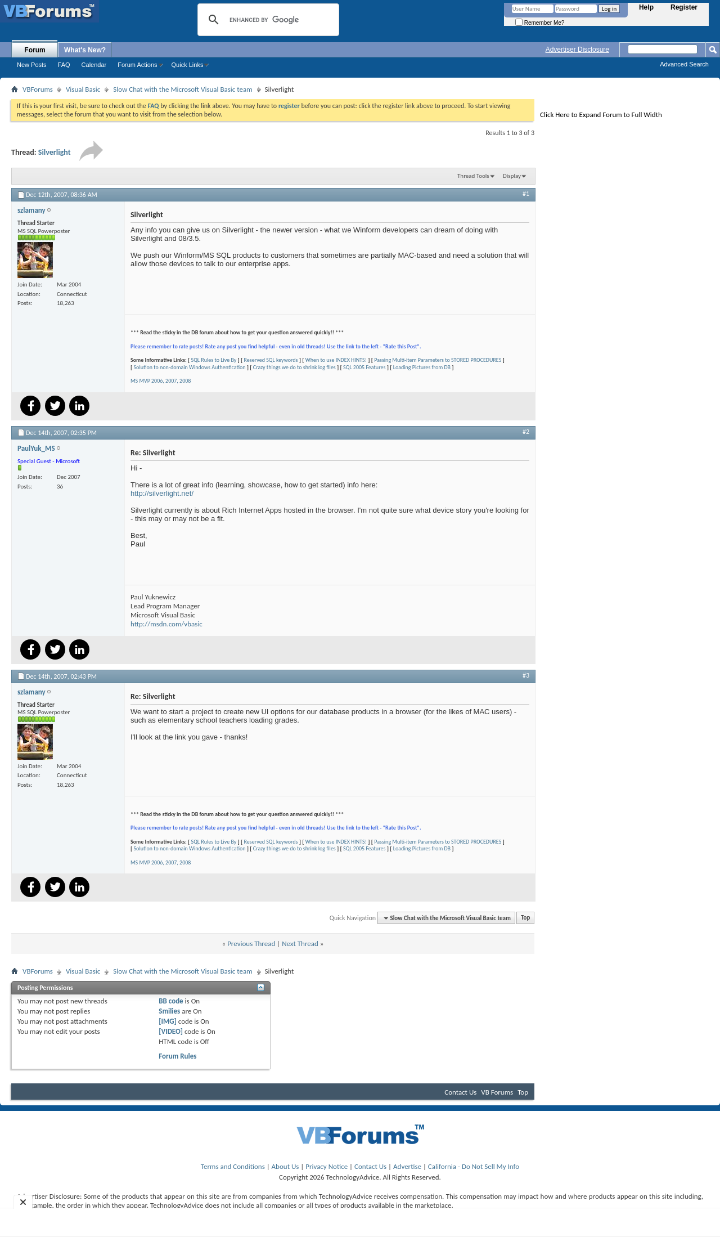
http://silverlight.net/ (162, 493)
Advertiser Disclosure (577, 49)
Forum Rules (177, 1056)
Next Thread (300, 943)
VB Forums (497, 1092)
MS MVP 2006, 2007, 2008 (160, 380)
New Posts (32, 64)
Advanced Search (684, 64)
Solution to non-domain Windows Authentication (190, 367)
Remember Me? (539, 23)
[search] (267, 19)
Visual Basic (83, 89)
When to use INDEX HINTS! (336, 360)
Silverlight (54, 152)
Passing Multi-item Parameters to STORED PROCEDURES (437, 360)
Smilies (169, 1011)
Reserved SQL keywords (271, 360)
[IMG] (168, 1021)
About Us (285, 1166)
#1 (526, 194)
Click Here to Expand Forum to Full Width (601, 114)
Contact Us (460, 1092)
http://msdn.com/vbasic (166, 624)
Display (512, 176)
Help (646, 7)
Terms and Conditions (233, 1166)
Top (525, 918)
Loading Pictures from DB (422, 367)
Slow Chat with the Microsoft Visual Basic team (182, 89)
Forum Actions (137, 64)
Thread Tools (473, 176)
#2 (526, 432)
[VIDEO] (171, 1031)
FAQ (64, 64)
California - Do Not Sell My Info (473, 1166)
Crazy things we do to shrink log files (294, 367)
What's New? (85, 50)
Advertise (407, 1166)
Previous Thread (251, 943)
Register (684, 7)
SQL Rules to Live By (214, 360)
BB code (171, 1001)
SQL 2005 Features (364, 367)
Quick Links (188, 64)
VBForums (37, 89)
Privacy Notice (326, 1166)
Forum (34, 50)
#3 (526, 675)
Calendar (94, 64)
